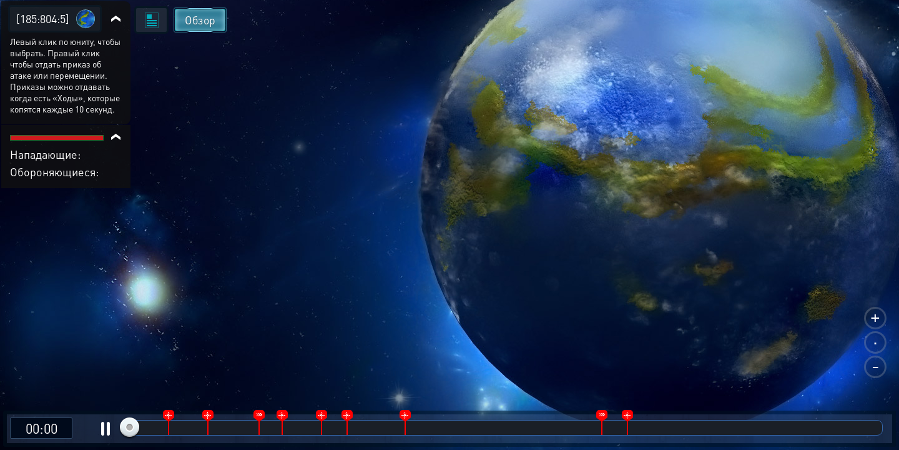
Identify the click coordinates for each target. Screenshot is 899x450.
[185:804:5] (42, 18)
